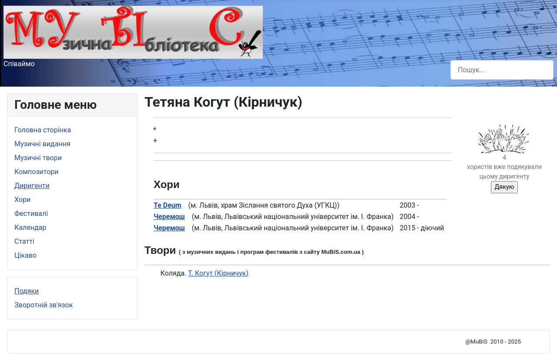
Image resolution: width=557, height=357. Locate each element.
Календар (30, 227)
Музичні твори (38, 158)
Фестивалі (31, 213)
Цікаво (25, 255)
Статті (24, 241)
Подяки (26, 291)
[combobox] (502, 70)
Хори (22, 199)
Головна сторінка (42, 130)
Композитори (36, 172)
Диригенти (32, 186)
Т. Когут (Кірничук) (218, 273)
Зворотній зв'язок (43, 305)
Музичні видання (42, 144)
